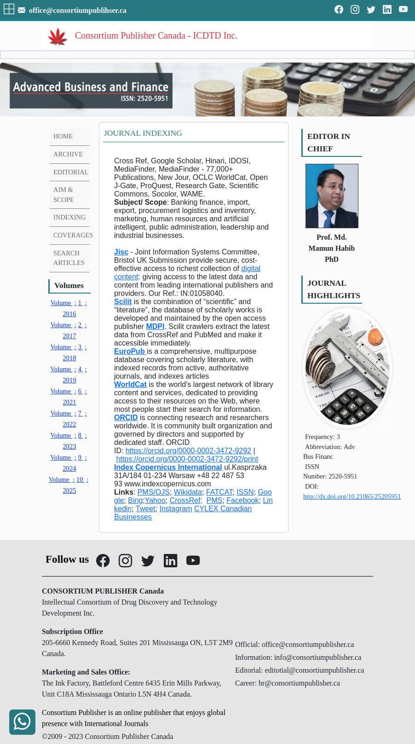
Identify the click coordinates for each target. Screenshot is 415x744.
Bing (135, 500)
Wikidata (188, 492)
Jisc (121, 252)
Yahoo (155, 500)
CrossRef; (186, 500)
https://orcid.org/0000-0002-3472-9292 (188, 451)
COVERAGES (73, 235)
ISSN (245, 492)
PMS (215, 500)
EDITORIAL (70, 172)
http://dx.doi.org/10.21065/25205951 (352, 496)
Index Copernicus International (168, 467)
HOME (63, 136)
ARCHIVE (68, 154)
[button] (10, 10)
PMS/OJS (154, 492)
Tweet (146, 509)
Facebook (242, 500)
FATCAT (219, 492)
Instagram (175, 509)
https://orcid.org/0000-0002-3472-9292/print (187, 459)
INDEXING (69, 217)
